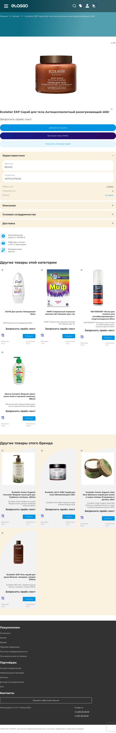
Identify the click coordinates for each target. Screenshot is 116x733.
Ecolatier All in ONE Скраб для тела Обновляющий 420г (60, 493)
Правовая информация (9, 647)
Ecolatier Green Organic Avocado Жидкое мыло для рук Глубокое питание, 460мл (19, 494)
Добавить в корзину (58, 128)
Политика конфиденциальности (13, 652)
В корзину (29, 336)
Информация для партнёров (12, 673)
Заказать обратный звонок (46, 700)
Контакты (4, 677)
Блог (2, 687)
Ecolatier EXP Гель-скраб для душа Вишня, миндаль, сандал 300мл (19, 577)
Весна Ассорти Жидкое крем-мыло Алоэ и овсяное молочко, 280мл (19, 396)
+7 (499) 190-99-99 (82, 712)
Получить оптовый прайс (58, 144)
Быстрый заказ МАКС (58, 135)
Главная (4, 16)
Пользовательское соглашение (13, 656)
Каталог (16, 16)
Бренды (3, 642)
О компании (5, 633)
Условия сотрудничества (10, 668)
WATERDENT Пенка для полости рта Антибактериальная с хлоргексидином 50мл (103, 315)
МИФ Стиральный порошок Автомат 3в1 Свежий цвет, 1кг (60, 312)
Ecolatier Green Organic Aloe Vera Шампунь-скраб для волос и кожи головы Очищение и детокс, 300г (99, 496)
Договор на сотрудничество (12, 682)
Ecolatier (109, 195)
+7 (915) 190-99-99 (82, 716)
